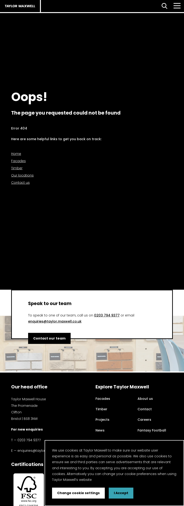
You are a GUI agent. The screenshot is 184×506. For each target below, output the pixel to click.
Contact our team (49, 338)
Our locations (22, 175)
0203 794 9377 (107, 315)
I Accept (121, 493)
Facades (18, 161)
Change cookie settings (78, 493)
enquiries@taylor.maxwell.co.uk (55, 321)
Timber (17, 168)
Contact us (20, 182)
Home (16, 153)
